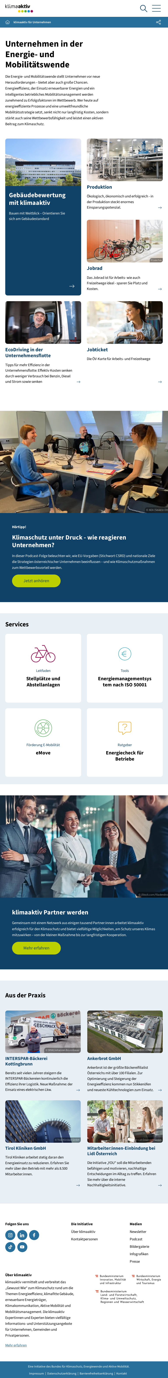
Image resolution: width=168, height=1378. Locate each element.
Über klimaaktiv (83, 1231)
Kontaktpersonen (84, 1239)
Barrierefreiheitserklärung (96, 1373)
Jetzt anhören (36, 581)
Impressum (36, 1373)
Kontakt (121, 1373)
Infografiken (139, 1254)
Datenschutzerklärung (61, 1373)
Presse (135, 1261)
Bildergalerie (139, 1246)
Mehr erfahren (36, 948)
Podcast (136, 1239)
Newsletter (138, 1231)
